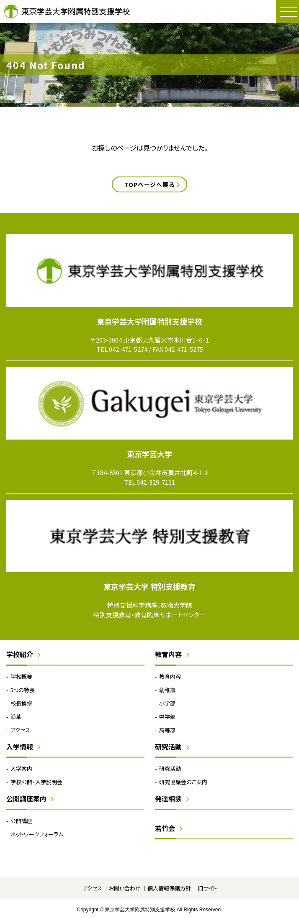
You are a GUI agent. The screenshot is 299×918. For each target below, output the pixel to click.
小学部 (167, 703)
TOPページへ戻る (149, 184)
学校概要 (21, 676)
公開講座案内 (26, 798)
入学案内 (21, 768)
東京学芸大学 (149, 453)
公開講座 (21, 821)
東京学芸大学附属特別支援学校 (67, 11)
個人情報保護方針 (169, 888)
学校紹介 (19, 654)
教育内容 (168, 654)
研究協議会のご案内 (183, 782)
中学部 (167, 717)
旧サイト (207, 888)
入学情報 (19, 747)
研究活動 (168, 747)
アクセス (20, 730)
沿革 (15, 717)
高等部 (167, 730)
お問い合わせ (125, 888)
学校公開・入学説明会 (36, 782)
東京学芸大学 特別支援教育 (149, 586)
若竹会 (165, 828)
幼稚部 (167, 690)
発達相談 (168, 798)
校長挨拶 (21, 703)
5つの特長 (22, 690)
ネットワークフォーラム (36, 834)
